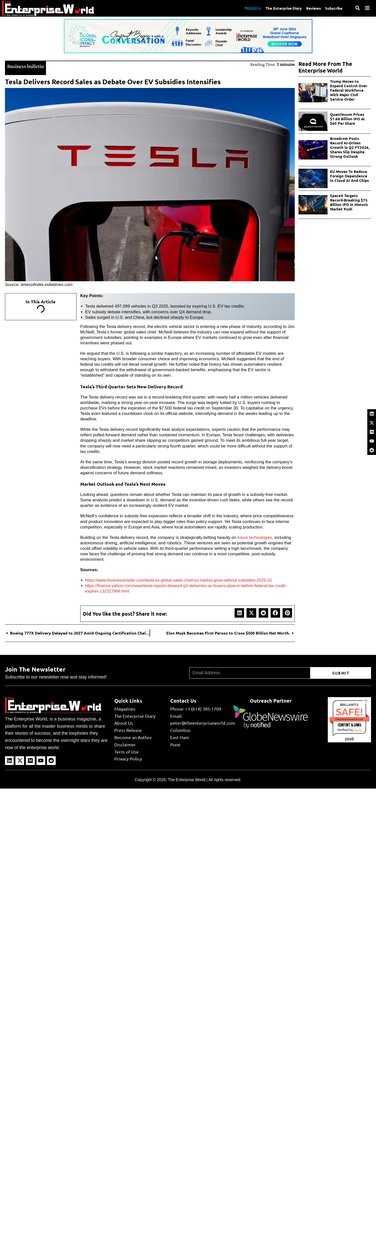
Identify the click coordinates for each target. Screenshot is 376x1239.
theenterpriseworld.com (349, 718)
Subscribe (333, 8)
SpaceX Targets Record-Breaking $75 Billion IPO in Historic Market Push (349, 202)
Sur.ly (358, 729)
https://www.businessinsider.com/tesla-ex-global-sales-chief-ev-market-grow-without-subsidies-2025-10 (181, 579)
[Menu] (367, 7)
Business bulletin (26, 65)
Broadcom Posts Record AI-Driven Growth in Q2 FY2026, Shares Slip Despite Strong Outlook (350, 147)
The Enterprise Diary (282, 8)
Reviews (312, 8)
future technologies (255, 537)
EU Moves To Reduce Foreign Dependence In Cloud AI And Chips (349, 176)
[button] (239, 612)
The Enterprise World (186, 779)
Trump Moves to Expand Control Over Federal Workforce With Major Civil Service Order (348, 90)
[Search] (357, 8)
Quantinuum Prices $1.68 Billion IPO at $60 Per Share (347, 119)
